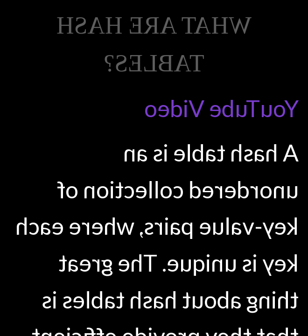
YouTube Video (221, 108)
